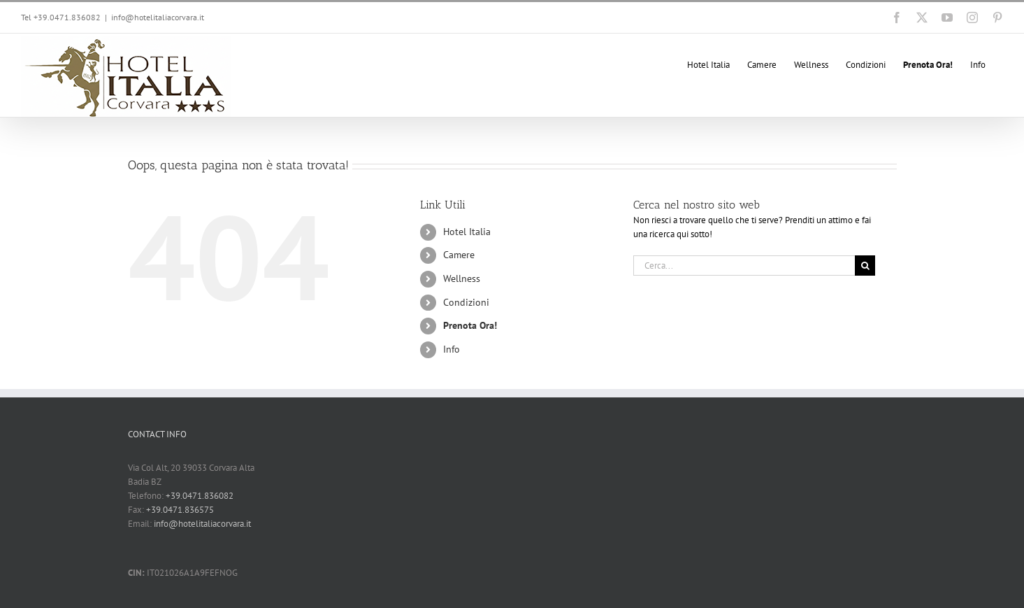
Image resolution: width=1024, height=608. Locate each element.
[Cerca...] (744, 265)
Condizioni (466, 302)
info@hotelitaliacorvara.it (157, 17)
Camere (459, 254)
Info (451, 349)
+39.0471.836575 (180, 510)
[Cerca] (865, 265)
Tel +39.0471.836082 (61, 17)
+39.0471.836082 (199, 496)
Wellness (461, 278)
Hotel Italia (467, 231)
